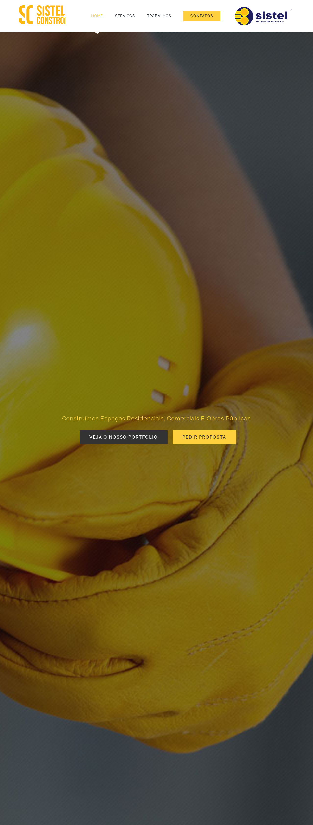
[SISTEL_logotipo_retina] (42, 7)
